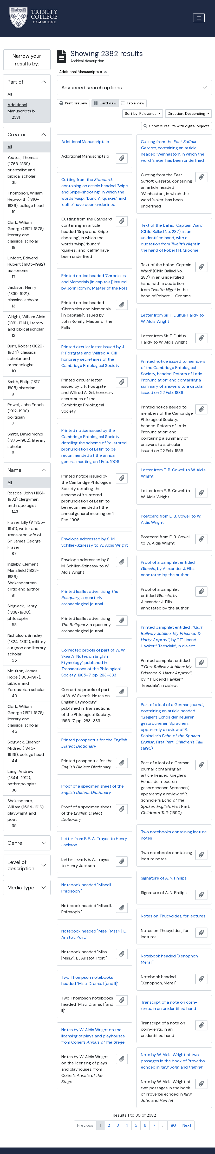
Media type (21, 887)
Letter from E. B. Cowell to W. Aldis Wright (173, 473)
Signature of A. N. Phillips (164, 878)
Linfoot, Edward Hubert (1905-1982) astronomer (26, 267)
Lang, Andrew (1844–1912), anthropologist (21, 780)
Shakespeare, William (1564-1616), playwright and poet (25, 813)
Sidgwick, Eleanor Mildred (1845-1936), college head (25, 751)
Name (15, 470)
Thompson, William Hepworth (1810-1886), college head (25, 202)
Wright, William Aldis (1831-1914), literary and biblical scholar (26, 326)
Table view (132, 103)
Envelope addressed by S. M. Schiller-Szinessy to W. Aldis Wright (94, 542)
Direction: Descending (187, 113)
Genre (15, 843)
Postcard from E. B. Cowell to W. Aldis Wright (171, 519)
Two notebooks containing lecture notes (174, 835)
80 (173, 1125)
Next (187, 1125)
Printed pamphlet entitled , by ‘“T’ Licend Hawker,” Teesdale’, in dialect (172, 637)
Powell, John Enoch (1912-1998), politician (25, 414)
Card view (105, 103)
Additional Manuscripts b (21, 111)
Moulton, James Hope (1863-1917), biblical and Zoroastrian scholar (26, 683)
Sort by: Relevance (141, 113)
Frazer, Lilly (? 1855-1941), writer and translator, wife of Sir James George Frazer (26, 538)
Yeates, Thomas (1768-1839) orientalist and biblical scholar (22, 170)
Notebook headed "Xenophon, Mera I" (170, 959)
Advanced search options (91, 87)
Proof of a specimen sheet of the (92, 789)
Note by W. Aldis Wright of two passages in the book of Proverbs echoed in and (173, 1061)
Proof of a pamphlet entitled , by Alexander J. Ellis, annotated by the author (168, 569)
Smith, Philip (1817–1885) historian (24, 387)
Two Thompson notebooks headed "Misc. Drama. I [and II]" (90, 980)
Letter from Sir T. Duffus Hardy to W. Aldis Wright (172, 318)
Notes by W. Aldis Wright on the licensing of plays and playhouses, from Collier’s (93, 1036)
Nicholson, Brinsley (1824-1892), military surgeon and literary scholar (26, 647)
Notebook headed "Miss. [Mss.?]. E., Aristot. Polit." (94, 934)
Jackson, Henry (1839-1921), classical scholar (22, 296)
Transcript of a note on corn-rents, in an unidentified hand (169, 1005)
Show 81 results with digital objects (177, 126)
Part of (15, 81)
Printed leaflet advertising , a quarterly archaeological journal (89, 598)
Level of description (21, 865)
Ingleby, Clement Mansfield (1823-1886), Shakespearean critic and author (23, 580)
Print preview (73, 103)
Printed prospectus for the (94, 743)
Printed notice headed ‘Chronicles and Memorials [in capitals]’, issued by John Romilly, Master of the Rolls (94, 282)
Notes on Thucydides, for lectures (173, 916)
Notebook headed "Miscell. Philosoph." (86, 888)
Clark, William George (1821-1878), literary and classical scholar (25, 235)
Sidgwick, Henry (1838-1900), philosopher (22, 615)
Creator (17, 134)
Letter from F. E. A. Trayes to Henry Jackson (94, 842)
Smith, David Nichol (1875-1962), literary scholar (26, 443)
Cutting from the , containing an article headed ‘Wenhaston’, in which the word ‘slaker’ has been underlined (172, 151)
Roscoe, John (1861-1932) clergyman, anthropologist (26, 502)
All (10, 94)
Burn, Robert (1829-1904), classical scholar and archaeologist (25, 358)
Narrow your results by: (26, 59)
